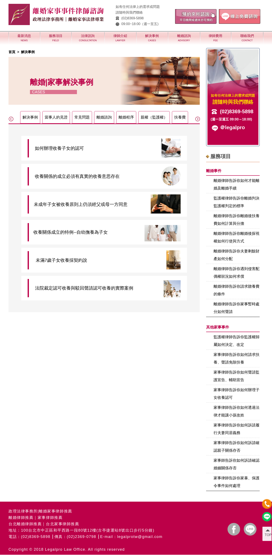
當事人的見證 (56, 117)
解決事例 (28, 52)
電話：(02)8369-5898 (29, 537)
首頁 (11, 52)
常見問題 (82, 117)
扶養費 (180, 117)
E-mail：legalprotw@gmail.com (131, 537)
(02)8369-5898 (130, 18)
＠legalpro (232, 127)
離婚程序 (126, 117)
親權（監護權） (154, 117)
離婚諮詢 (104, 117)
